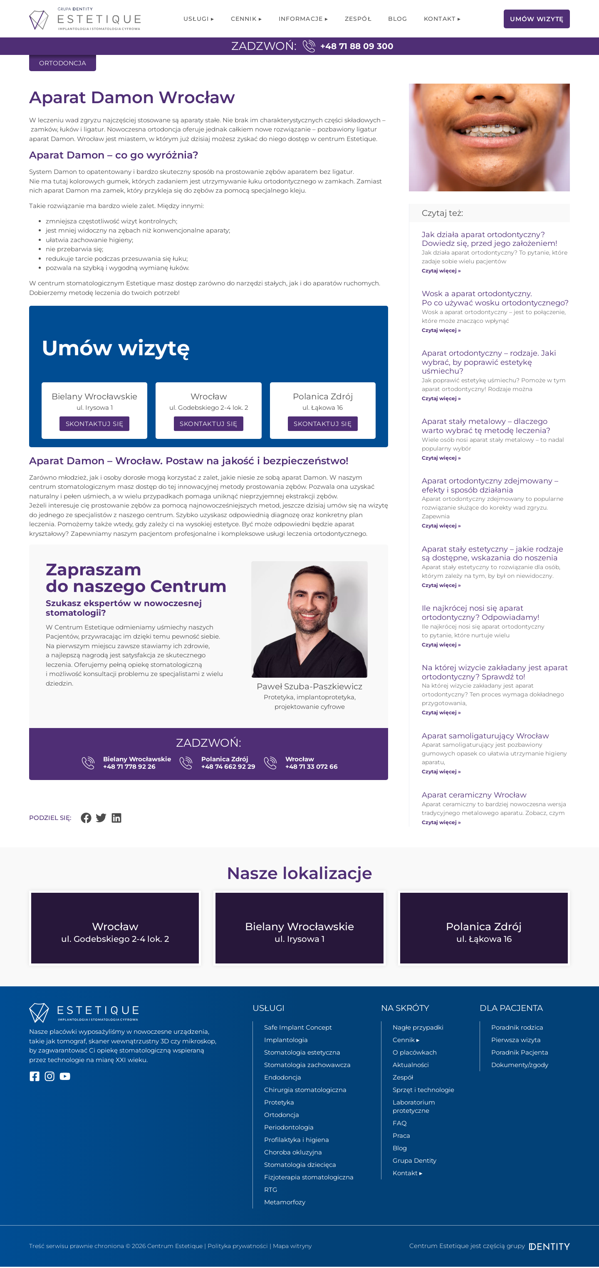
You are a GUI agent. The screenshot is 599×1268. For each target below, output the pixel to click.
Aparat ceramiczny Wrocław (474, 795)
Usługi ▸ (198, 18)
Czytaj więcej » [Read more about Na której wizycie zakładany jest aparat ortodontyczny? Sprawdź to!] (441, 712)
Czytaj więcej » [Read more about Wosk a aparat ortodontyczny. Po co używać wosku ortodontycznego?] (441, 330)
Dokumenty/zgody (519, 1066)
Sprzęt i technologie (423, 1091)
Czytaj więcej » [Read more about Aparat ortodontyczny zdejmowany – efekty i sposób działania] (441, 526)
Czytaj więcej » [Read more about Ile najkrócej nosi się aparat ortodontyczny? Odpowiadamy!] (441, 644)
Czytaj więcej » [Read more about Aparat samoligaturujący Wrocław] (441, 771)
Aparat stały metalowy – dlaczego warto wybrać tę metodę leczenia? (486, 426)
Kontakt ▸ (442, 18)
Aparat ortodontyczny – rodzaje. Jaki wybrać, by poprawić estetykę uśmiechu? (489, 362)
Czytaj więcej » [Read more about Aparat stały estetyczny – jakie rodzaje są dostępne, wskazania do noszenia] (441, 585)
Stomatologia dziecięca (300, 1166)
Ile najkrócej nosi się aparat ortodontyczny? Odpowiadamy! (481, 613)
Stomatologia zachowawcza (307, 1066)
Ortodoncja (281, 1116)
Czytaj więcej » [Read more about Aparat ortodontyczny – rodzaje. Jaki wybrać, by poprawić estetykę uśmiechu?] (441, 398)
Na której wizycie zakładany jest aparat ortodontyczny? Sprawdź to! (495, 672)
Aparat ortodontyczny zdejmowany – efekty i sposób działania (490, 485)
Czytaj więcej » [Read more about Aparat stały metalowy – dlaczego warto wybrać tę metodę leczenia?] (441, 458)
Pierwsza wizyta (516, 1041)
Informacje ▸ (303, 18)
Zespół (358, 18)
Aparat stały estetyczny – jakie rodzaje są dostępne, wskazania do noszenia (492, 554)
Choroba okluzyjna (293, 1153)
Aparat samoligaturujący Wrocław (486, 735)
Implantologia (286, 1041)
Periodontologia (289, 1128)
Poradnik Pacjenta (519, 1053)
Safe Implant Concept (298, 1029)
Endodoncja (282, 1078)
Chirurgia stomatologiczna (305, 1091)
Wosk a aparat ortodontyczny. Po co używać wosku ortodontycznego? (495, 298)
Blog (397, 18)
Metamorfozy (284, 1203)
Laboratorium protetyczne (414, 1108)
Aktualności (411, 1066)
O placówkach (415, 1053)
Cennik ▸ (246, 18)
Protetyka (279, 1103)
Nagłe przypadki (418, 1029)
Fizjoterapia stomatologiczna (309, 1178)
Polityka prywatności (238, 1247)
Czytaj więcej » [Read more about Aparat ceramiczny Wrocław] (441, 822)
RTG (270, 1191)
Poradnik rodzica (517, 1029)
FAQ (400, 1124)
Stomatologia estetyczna (302, 1053)
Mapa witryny (292, 1247)
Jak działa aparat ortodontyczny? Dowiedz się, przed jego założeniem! (489, 239)
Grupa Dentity (414, 1162)
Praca (401, 1137)
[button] (86, 819)
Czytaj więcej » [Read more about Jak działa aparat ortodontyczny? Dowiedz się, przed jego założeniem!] (441, 270)
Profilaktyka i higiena (296, 1141)
